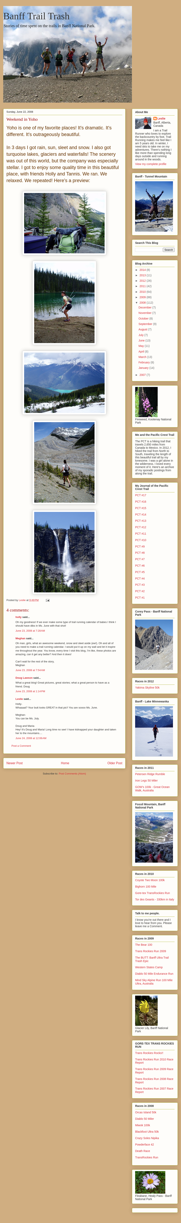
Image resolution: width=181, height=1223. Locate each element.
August (143, 329)
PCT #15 (140, 508)
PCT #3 (140, 584)
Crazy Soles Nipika (147, 1138)
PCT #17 (140, 495)
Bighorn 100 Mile (145, 886)
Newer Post (14, 763)
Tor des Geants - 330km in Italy (154, 899)
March (143, 357)
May (142, 346)
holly (18, 617)
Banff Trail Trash (36, 16)
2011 (143, 286)
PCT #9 (140, 546)
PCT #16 (140, 501)
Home (65, 763)
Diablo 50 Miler (144, 1118)
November (145, 313)
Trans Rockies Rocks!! (149, 1053)
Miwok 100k (142, 1125)
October (144, 318)
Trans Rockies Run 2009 (150, 951)
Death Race (142, 1151)
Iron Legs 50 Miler (146, 780)
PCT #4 (140, 578)
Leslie (19, 698)
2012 (143, 280)
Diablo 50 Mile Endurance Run (154, 973)
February (145, 362)
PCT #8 (140, 552)
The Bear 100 (143, 944)
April (142, 351)
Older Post (114, 763)
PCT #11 (140, 533)
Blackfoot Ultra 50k (147, 1131)
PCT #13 (140, 520)
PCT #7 (140, 559)
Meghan (20, 638)
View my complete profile (150, 164)
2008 (143, 302)
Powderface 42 (144, 1144)
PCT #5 (140, 572)
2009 (143, 297)
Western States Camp (149, 967)
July (141, 335)
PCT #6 (140, 565)
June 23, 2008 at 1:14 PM (30, 691)
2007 (143, 374)
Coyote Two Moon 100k (150, 880)
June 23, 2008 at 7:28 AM (30, 630)
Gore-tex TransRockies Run (152, 893)
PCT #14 (140, 514)
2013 (143, 275)
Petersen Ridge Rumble (150, 774)
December (145, 307)
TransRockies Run (146, 1157)
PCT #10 (140, 540)
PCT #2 (140, 591)
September (146, 324)
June (142, 340)
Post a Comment (21, 745)
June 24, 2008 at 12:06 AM (30, 738)
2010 (143, 291)
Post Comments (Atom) (72, 773)
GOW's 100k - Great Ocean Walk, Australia (152, 788)
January (144, 367)
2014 (143, 269)
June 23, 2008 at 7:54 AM (30, 670)
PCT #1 (140, 597)
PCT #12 (140, 527)
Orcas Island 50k (145, 1112)
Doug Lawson (24, 677)
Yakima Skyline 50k (147, 687)
